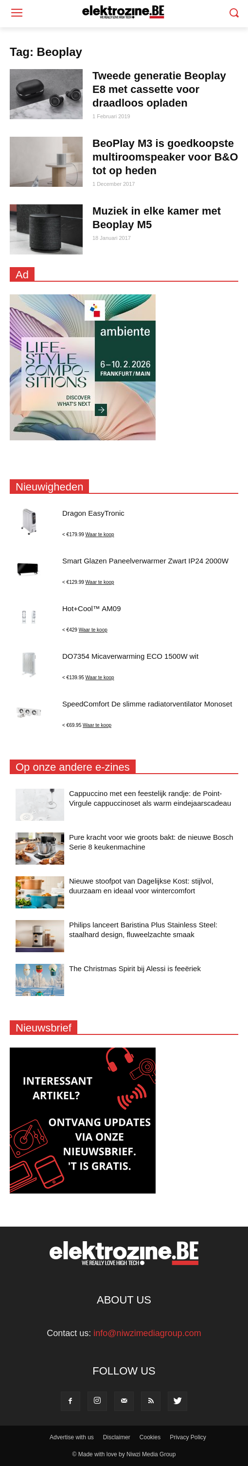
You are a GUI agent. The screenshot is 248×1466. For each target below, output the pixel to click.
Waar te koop (100, 534)
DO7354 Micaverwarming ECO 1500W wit (130, 656)
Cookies (150, 1437)
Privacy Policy (188, 1437)
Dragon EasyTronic (93, 513)
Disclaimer (116, 1437)
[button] (233, 13)
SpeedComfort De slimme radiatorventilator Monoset (147, 704)
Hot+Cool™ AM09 (91, 608)
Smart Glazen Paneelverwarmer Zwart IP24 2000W (145, 561)
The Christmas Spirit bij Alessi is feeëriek (135, 968)
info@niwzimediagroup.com (147, 1333)
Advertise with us (72, 1437)
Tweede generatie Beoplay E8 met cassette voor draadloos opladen (159, 89)
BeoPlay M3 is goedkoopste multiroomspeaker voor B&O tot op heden (165, 157)
